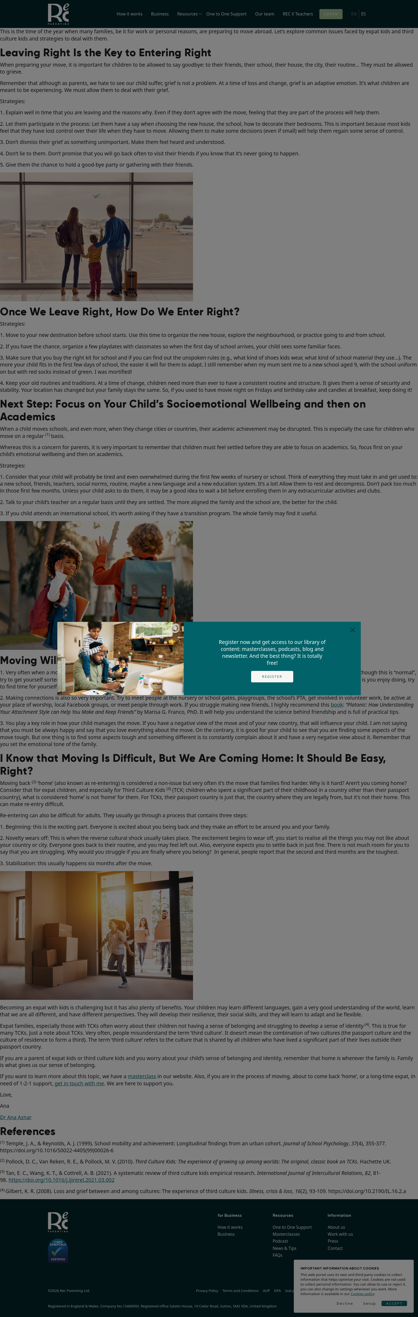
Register (272, 676)
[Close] (352, 630)
